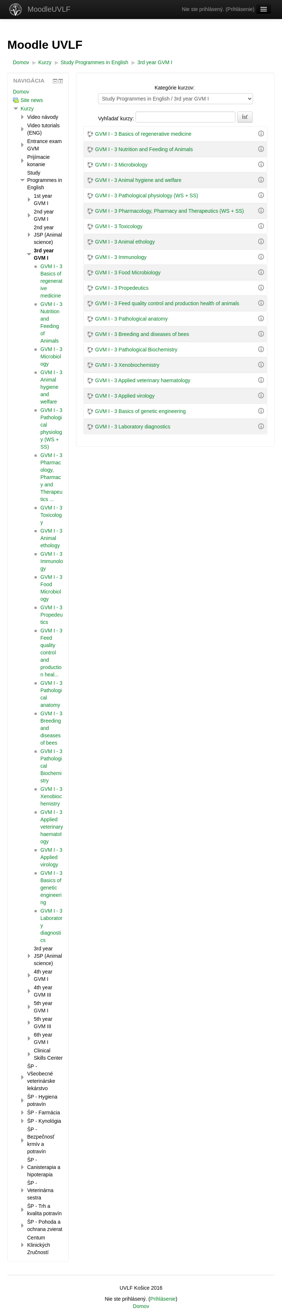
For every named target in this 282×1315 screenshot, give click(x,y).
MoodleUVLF (49, 9)
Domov (21, 92)
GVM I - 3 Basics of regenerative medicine (143, 134)
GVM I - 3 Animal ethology (125, 242)
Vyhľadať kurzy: (116, 118)
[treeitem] (38, 91)
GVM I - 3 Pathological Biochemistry (136, 350)
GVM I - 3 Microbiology (121, 165)
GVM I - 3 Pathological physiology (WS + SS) (146, 195)
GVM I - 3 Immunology (121, 257)
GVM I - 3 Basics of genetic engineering (140, 411)
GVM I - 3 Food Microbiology (127, 272)
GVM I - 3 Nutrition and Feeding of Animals (144, 149)
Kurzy (27, 109)
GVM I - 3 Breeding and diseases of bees (142, 334)
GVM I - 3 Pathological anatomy (131, 319)
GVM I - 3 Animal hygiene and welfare (138, 180)
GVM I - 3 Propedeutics (122, 288)
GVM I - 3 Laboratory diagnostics (132, 427)
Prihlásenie (240, 9)
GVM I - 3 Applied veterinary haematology (142, 380)
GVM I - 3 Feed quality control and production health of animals (167, 303)
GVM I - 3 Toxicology (118, 226)
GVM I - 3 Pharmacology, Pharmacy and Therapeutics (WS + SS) (169, 211)
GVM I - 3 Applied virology (125, 396)
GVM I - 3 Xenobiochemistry (127, 365)
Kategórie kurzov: (175, 88)
